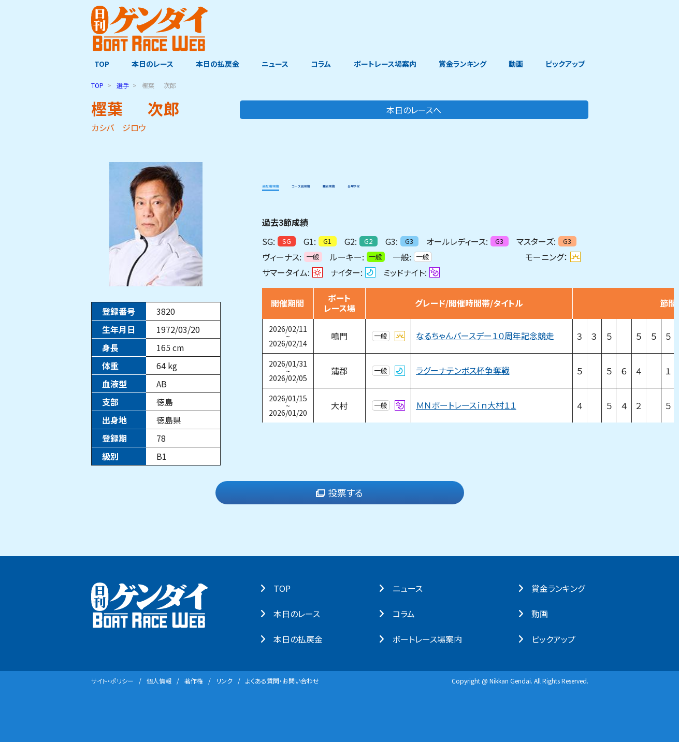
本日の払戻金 (216, 64)
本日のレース (150, 64)
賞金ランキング (464, 64)
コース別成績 (345, 183)
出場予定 (443, 183)
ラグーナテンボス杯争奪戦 (463, 370)
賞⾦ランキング (561, 587)
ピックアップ (568, 64)
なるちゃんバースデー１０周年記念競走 (485, 335)
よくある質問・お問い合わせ (282, 680)
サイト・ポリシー (112, 680)
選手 (123, 84)
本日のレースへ (546, 109)
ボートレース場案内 (385, 64)
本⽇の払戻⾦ (301, 638)
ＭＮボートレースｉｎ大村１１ (466, 405)
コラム (321, 64)
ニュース (274, 64)
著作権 (193, 680)
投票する (339, 492)
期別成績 (398, 183)
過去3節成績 (285, 183)
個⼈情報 (159, 680)
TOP (98, 64)
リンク (224, 680)
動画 (518, 64)
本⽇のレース (300, 613)
